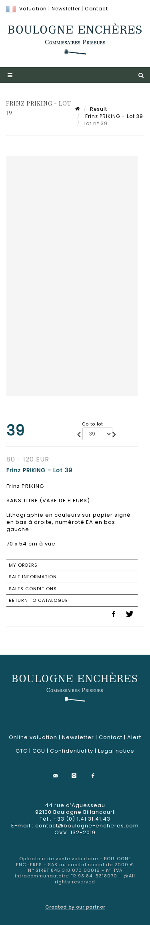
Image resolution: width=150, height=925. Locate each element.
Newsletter (66, 8)
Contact (96, 8)
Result (98, 109)
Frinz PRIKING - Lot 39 (113, 116)
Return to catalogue (38, 600)
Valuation (33, 8)
